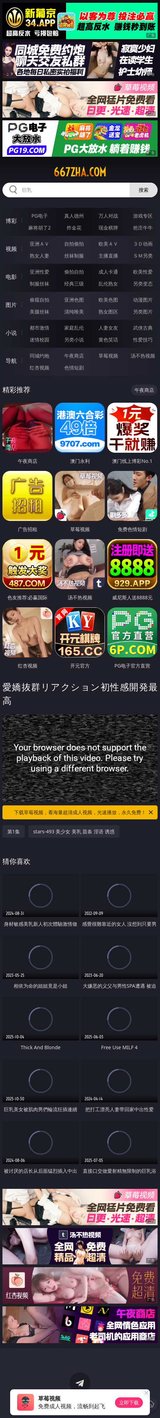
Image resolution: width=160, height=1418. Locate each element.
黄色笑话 (108, 339)
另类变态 (143, 283)
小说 (11, 333)
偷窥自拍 (39, 299)
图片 (11, 305)
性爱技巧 (143, 339)
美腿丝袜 (39, 311)
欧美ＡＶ (108, 243)
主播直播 (108, 255)
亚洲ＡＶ (39, 243)
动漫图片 (143, 299)
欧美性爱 (143, 271)
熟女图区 (108, 311)
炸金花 (74, 227)
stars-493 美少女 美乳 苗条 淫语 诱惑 (74, 831)
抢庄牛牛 (143, 227)
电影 (11, 277)
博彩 (11, 221)
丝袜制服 (74, 255)
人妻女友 (108, 327)
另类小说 (74, 339)
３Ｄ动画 (143, 243)
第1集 (13, 831)
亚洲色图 (74, 299)
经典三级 (74, 283)
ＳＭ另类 (143, 255)
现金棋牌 (108, 227)
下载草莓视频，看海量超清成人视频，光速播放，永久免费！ (84, 812)
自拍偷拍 (74, 243)
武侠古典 (143, 327)
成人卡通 (108, 271)
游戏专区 (143, 215)
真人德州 (74, 215)
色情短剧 (74, 367)
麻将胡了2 (39, 227)
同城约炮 (39, 355)
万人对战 (108, 215)
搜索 (143, 189)
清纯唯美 (74, 311)
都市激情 (39, 327)
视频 (11, 249)
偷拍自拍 (74, 271)
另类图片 (143, 311)
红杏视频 (39, 367)
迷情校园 (39, 339)
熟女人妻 (39, 255)
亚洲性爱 (39, 271)
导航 (11, 361)
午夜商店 (74, 355)
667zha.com (79, 172)
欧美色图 (108, 299)
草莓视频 (108, 355)
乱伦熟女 (108, 283)
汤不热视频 (143, 355)
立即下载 (129, 1402)
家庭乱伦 (74, 327)
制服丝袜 (39, 283)
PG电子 (39, 215)
